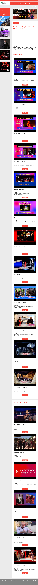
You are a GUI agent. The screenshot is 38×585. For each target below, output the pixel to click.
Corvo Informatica (34, 582)
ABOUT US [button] (18, 3)
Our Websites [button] (27, 3)
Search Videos (3, 13)
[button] (25, 66)
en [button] (32, 6)
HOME (13, 3)
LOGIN (35, 6)
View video (25, 84)
